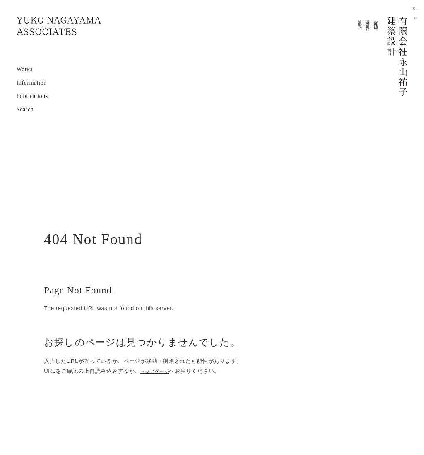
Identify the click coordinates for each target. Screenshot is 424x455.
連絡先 (360, 20)
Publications (32, 95)
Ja (416, 17)
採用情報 (368, 21)
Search (25, 108)
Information (32, 82)
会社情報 (376, 21)
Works (25, 68)
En (415, 8)
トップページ (157, 371)
